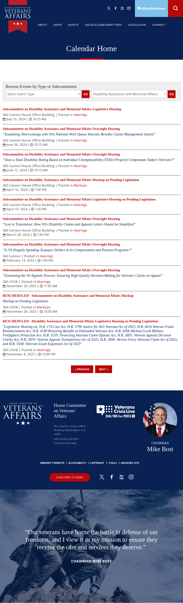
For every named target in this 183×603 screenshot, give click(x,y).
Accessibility (77, 463)
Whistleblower (153, 8)
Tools (112, 463)
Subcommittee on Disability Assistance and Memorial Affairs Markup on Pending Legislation (71, 180)
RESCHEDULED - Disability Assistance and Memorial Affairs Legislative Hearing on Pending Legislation (80, 321)
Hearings (80, 115)
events (73, 24)
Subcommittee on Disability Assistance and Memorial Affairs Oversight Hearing (61, 129)
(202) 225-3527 (70, 439)
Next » (103, 369)
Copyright (97, 463)
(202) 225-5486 (67, 443)
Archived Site (130, 463)
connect (159, 24)
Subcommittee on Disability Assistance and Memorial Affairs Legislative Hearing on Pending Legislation (79, 199)
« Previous (82, 369)
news (57, 24)
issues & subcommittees (103, 24)
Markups (80, 185)
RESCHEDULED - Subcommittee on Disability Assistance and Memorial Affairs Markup (68, 295)
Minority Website (52, 463)
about (42, 24)
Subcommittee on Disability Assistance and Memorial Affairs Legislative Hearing (62, 109)
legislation (137, 24)
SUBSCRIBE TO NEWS (69, 477)
